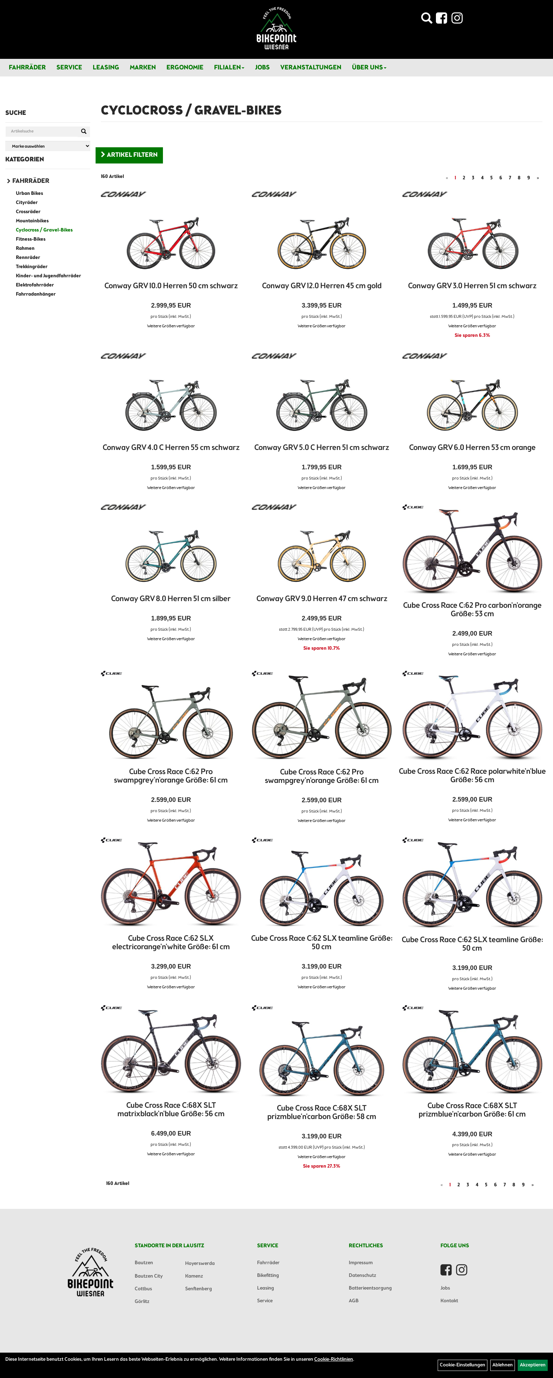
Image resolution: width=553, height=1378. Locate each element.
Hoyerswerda (200, 1263)
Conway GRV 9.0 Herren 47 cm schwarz (321, 599)
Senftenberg (198, 1289)
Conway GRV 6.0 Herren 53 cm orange (472, 448)
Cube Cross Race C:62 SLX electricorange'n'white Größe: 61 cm (171, 943)
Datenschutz (362, 1275)
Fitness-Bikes (30, 239)
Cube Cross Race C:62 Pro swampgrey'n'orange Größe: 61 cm (171, 776)
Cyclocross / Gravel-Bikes (44, 230)
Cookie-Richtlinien (333, 1359)
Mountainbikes (32, 221)
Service (69, 67)
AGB (354, 1301)
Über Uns (369, 67)
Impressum (361, 1263)
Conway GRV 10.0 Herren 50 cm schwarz (171, 286)
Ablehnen (502, 1365)
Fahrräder (27, 67)
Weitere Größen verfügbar (171, 326)
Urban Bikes (29, 193)
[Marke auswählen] (47, 146)
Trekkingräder (32, 267)
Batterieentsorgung (370, 1288)
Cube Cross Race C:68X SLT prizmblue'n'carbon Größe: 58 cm (321, 1113)
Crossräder (28, 212)
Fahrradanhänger (36, 294)
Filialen (229, 67)
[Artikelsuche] (426, 20)
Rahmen (25, 248)
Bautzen (144, 1263)
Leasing (106, 67)
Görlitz (142, 1301)
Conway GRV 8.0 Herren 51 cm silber (171, 599)
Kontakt (449, 1301)
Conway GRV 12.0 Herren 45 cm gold (322, 286)
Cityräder (27, 202)
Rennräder (28, 257)
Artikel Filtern (129, 155)
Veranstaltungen (310, 67)
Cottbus (143, 1289)
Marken (143, 67)
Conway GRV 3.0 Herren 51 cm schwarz (472, 286)
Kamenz (194, 1276)
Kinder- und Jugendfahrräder (48, 276)
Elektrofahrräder (35, 285)
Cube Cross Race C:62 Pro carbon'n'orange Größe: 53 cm (472, 610)
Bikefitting (268, 1275)
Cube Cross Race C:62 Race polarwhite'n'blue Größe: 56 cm (472, 776)
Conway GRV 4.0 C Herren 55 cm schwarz (171, 448)
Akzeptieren (533, 1365)
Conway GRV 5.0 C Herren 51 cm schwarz (321, 448)
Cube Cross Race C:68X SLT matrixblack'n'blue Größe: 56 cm (171, 1110)
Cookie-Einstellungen (462, 1365)
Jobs (262, 67)
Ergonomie (184, 67)
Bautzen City (149, 1276)
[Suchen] (84, 131)
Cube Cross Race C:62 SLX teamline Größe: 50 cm (322, 943)
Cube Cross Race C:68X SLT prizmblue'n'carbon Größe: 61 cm (472, 1110)
